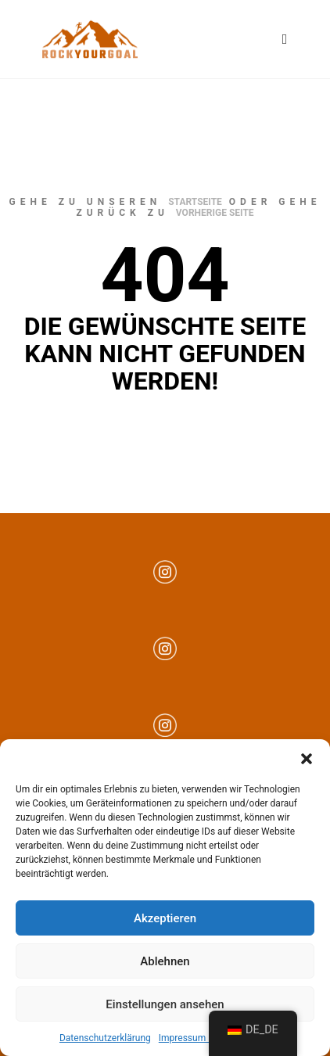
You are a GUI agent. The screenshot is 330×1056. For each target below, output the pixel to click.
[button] (306, 759)
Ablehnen (164, 961)
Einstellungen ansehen (165, 1004)
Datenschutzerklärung (105, 1038)
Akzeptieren (165, 918)
